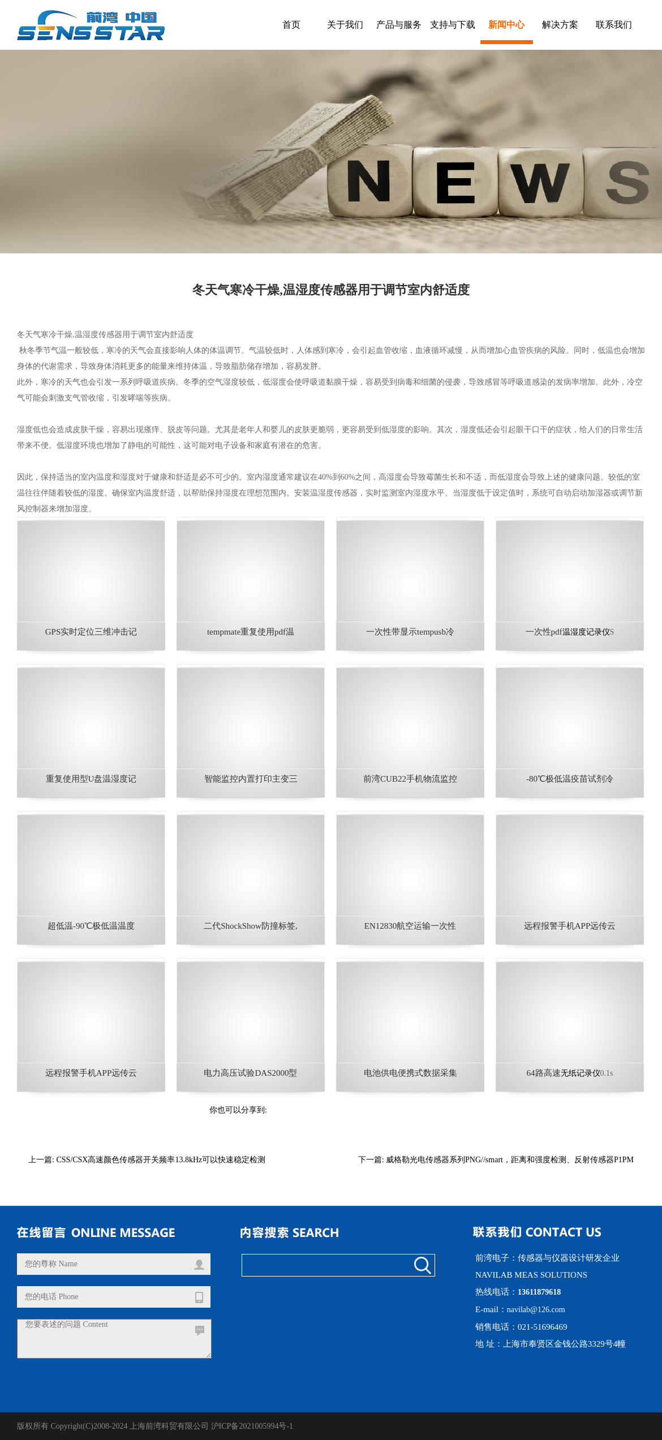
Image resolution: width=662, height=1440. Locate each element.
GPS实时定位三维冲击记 (91, 631)
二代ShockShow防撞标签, (250, 925)
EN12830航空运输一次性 (410, 925)
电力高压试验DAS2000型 (250, 1072)
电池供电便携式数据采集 (410, 1072)
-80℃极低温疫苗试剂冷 (569, 778)
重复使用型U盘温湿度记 (91, 778)
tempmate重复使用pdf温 (250, 631)
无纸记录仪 (580, 1073)
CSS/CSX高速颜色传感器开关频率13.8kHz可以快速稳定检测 (160, 1160)
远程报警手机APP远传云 (570, 925)
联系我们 (614, 24)
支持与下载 (452, 24)
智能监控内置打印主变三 (251, 778)
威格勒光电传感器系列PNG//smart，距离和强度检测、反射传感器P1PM (510, 1160)
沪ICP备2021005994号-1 (252, 1426)
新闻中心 (506, 24)
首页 (291, 24)
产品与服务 (399, 24)
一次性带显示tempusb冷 (410, 631)
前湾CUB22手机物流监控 (410, 778)
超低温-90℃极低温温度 (91, 925)
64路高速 (544, 1072)
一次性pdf (544, 631)
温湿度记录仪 (586, 632)
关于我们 (345, 24)
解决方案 (560, 24)
